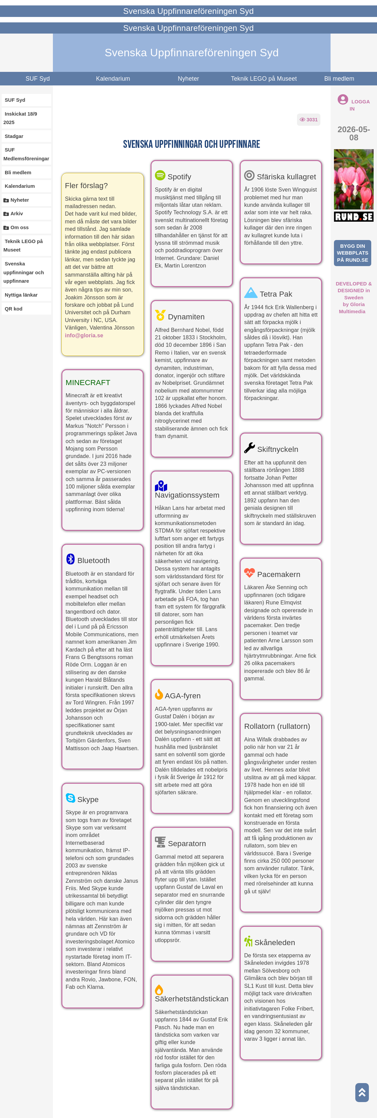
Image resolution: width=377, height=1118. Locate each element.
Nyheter (188, 78)
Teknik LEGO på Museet (264, 78)
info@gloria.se (84, 335)
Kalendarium (113, 78)
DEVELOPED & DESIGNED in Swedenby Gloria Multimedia (354, 297)
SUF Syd (37, 78)
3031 (309, 119)
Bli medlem (339, 78)
